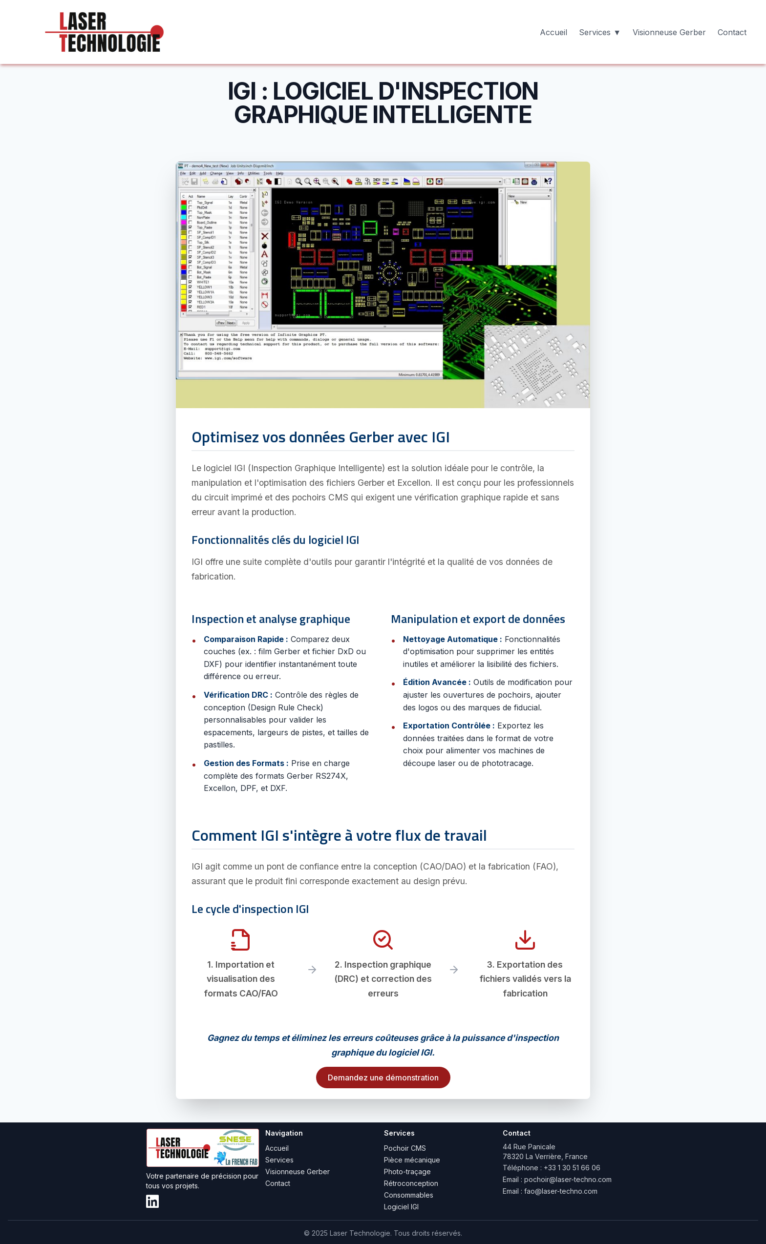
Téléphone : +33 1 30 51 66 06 (551, 1167)
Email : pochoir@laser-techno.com (557, 1179)
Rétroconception (411, 1183)
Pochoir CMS (405, 1148)
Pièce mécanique (412, 1160)
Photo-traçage (407, 1171)
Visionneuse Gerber (669, 32)
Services (279, 1160)
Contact (732, 32)
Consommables (408, 1195)
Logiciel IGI (401, 1207)
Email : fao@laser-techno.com (550, 1191)
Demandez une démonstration (383, 1077)
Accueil (553, 32)
